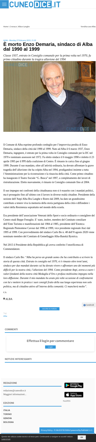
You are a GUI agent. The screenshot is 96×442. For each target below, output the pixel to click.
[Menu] (4, 4)
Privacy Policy (47, 430)
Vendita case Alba (88, 26)
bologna (8, 422)
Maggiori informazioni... (14, 394)
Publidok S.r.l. (87, 430)
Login (50, 347)
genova (7, 418)
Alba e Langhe (24, 26)
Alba (5, 316)
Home (5, 26)
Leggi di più (5, 439)
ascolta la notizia (49, 309)
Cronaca (13, 26)
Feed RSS (66, 401)
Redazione (10, 382)
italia (6, 410)
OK (81, 437)
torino (7, 414)
